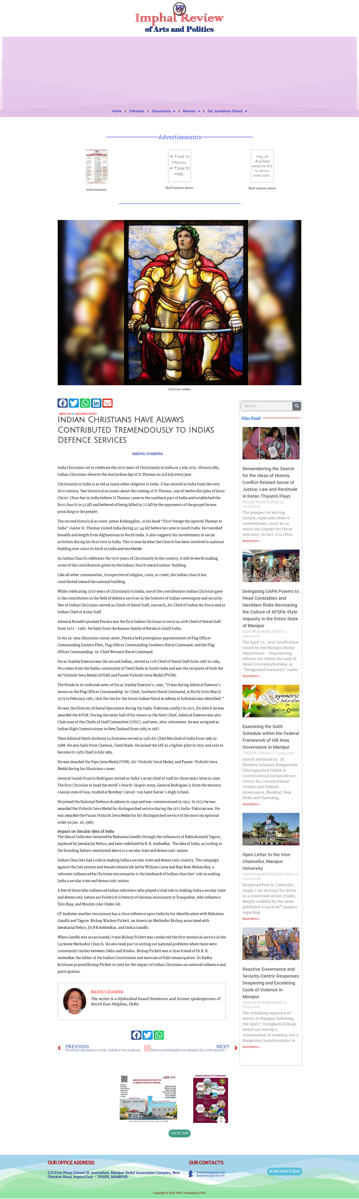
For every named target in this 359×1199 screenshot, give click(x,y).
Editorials (136, 111)
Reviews (191, 111)
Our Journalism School (227, 111)
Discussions (163, 111)
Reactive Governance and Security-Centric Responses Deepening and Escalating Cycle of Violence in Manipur (270, 982)
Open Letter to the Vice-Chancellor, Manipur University (266, 861)
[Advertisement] (179, 71)
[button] (62, 403)
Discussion (88, 414)
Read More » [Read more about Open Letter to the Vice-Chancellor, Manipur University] (251, 919)
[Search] (296, 406)
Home (117, 111)
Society (102, 414)
